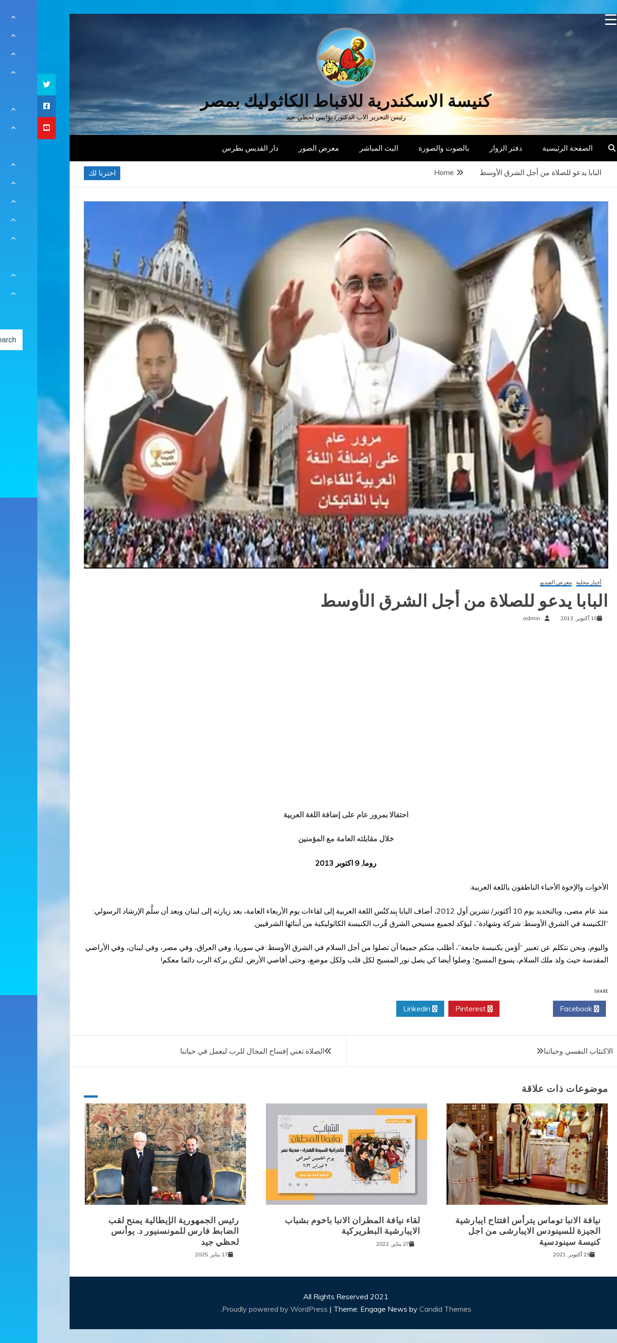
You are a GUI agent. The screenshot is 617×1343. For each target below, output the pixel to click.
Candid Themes (408, 1309)
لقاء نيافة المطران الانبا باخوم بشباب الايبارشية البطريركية (315, 1225)
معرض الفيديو (519, 583)
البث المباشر (341, 147)
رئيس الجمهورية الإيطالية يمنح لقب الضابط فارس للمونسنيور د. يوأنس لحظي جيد (136, 1231)
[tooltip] (9, 84)
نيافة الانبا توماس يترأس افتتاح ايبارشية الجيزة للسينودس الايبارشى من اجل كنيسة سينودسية (491, 1231)
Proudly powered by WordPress (238, 1309)
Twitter (489, 1009)
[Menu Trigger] (573, 19)
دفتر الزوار (468, 147)
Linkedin (383, 1009)
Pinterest (436, 1009)
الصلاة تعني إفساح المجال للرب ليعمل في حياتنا (215, 1051)
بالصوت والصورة (406, 147)
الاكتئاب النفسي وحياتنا (541, 1051)
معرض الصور (281, 147)
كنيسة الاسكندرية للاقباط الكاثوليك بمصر (308, 101)
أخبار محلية (551, 583)
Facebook (542, 1009)
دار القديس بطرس (213, 147)
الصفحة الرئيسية (530, 147)
